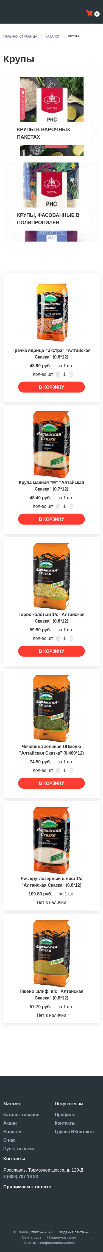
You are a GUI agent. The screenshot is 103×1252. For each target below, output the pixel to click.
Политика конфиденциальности (49, 1243)
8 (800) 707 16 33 (20, 1176)
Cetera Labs (31, 1237)
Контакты (65, 1123)
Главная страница (20, 36)
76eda (23, 1232)
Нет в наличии (51, 902)
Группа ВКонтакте (74, 1131)
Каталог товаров (21, 1114)
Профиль (65, 1114)
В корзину (51, 387)
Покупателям (69, 1103)
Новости (12, 1131)
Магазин (12, 1103)
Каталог (52, 36)
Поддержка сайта (61, 1237)
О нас (9, 1140)
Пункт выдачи (18, 1148)
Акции (10, 1123)
